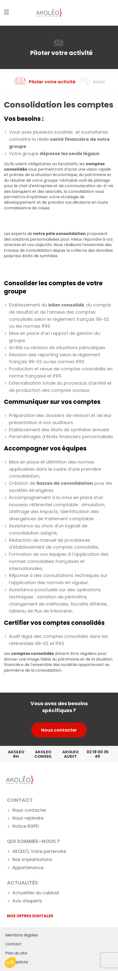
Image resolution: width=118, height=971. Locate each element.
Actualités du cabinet (35, 893)
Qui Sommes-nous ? (33, 841)
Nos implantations (32, 860)
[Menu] (6, 12)
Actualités (22, 882)
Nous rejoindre (27, 818)
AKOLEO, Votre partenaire (39, 851)
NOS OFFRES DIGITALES (30, 916)
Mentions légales (21, 935)
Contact (20, 800)
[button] (10, 963)
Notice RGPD (25, 826)
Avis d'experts (27, 901)
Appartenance (28, 868)
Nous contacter (59, 730)
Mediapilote (16, 962)
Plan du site (16, 953)
